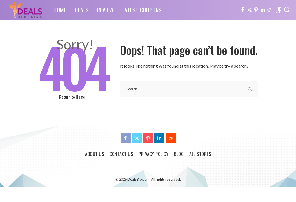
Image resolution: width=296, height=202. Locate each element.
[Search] (287, 10)
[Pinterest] (256, 10)
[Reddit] (269, 10)
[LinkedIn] (263, 10)
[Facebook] (242, 10)
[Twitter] (249, 10)
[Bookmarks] (278, 10)
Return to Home (72, 97)
